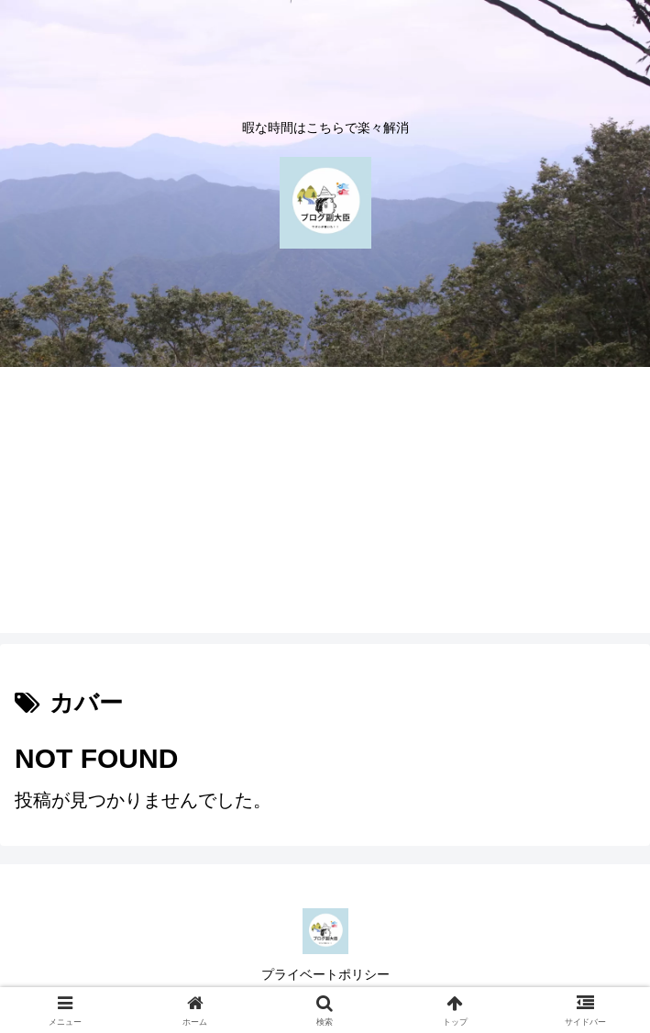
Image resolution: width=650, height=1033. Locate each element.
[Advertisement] (325, 504)
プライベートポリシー (325, 974)
